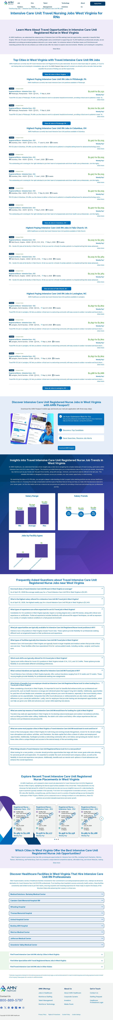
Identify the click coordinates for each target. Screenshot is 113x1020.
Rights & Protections (54, 1014)
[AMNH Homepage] (9, 2)
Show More (56, 48)
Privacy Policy (42, 1014)
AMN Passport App (57, 66)
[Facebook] (1, 1008)
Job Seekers (20, 5)
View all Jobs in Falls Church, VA (56, 288)
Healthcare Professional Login (96, 1001)
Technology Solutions (65, 5)
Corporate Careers (71, 996)
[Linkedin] (8, 1008)
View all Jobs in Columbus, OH (56, 223)
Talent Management (47, 5)
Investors (67, 1000)
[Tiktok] (16, 1008)
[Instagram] (23, 1008)
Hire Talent (33, 5)
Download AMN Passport (66, 448)
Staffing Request (96, 996)
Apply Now (97, 3)
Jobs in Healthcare (45, 993)
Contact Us (94, 993)
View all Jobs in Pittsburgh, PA (56, 123)
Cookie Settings (76, 1014)
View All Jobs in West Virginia (56, 74)
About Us (83, 5)
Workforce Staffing (45, 996)
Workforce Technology (47, 1004)
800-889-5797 (11, 1000)
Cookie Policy (66, 1014)
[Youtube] (19, 1008)
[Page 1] (54, 839)
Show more (56, 862)
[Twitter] (5, 1008)
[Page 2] (56, 839)
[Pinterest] (12, 1008)
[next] (101, 818)
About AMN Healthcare (72, 993)
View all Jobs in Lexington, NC (56, 388)
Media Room (68, 1004)
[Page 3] (58, 839)
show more (100, 99)
